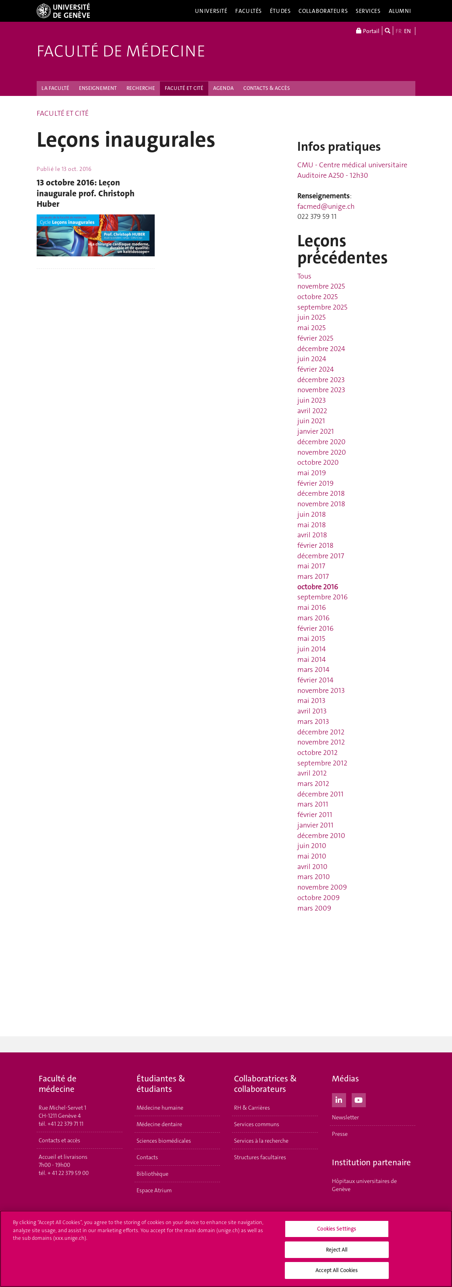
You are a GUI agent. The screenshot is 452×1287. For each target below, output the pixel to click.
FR (399, 31)
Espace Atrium (154, 1190)
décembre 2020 (321, 442)
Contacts (147, 1157)
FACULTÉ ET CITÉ (184, 88)
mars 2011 (312, 804)
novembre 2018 (321, 504)
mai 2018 (311, 525)
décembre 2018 (321, 493)
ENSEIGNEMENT (98, 88)
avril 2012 (312, 773)
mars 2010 (313, 877)
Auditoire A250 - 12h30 (332, 175)
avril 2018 (312, 535)
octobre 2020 (318, 462)
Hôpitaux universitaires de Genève (364, 1185)
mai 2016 (311, 607)
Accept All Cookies (336, 1271)
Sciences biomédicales (164, 1140)
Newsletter (345, 1117)
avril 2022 (312, 411)
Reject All (336, 1250)
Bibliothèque (152, 1173)
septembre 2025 (322, 307)
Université (211, 11)
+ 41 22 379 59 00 (68, 1173)
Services (368, 11)
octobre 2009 (318, 897)
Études (280, 11)
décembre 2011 (320, 794)
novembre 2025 (321, 286)
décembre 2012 (320, 732)
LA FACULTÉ (55, 88)
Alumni (400, 11)
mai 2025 (311, 328)
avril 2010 (312, 866)
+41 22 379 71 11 (65, 1123)
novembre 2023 (321, 390)
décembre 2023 (321, 380)
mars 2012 (313, 783)
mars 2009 (314, 908)
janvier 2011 (315, 825)
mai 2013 (311, 700)
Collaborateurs (323, 11)
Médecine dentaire (159, 1124)
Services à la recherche (261, 1140)
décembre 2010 (321, 835)
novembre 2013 (321, 690)
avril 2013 (312, 711)
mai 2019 (311, 473)
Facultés (248, 11)
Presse (340, 1133)
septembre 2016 (322, 597)
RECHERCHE (140, 88)
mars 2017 (313, 576)
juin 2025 (311, 317)
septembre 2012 (322, 763)
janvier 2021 (315, 431)
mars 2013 (313, 721)
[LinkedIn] (339, 1099)
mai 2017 (311, 566)
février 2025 (315, 338)
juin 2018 (311, 514)
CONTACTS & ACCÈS (266, 88)
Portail (367, 31)
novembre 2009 (322, 887)
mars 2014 (313, 669)
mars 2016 (313, 618)
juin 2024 (311, 359)
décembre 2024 (321, 348)
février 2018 (315, 545)
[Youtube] (359, 1099)
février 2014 (315, 680)
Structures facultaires (260, 1157)
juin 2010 (311, 845)
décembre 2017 (320, 556)
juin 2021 (311, 421)
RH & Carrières (252, 1107)
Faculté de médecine (121, 51)
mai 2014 (311, 659)
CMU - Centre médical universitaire (352, 165)
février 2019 (315, 483)
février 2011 (314, 814)
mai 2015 (311, 638)
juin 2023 (311, 400)
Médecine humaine (160, 1107)
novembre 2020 (321, 452)
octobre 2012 (317, 752)
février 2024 (315, 369)
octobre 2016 (317, 587)
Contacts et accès (59, 1140)
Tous (304, 276)
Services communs (256, 1124)
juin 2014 (311, 649)
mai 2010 (311, 856)
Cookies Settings (336, 1230)
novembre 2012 (321, 742)
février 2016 (315, 628)
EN (407, 31)
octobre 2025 (317, 296)
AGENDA (223, 88)
